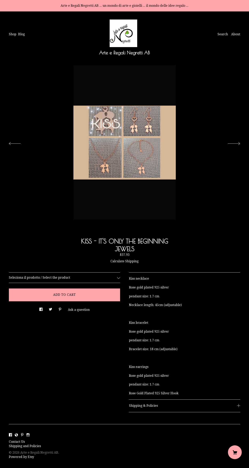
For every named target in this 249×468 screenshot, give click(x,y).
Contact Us (17, 442)
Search (223, 34)
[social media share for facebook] (41, 308)
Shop (12, 34)
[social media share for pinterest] (60, 308)
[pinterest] (22, 435)
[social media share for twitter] (50, 308)
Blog (21, 34)
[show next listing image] (230, 142)
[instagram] (28, 435)
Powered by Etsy (21, 457)
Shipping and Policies (25, 446)
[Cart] (235, 452)
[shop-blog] (16, 435)
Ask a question (79, 310)
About (235, 34)
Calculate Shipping (124, 261)
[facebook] (10, 435)
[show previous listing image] (19, 142)
